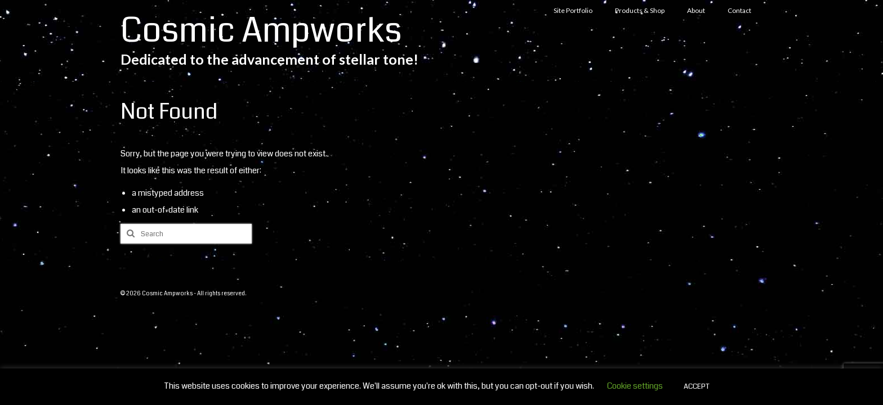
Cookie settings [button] (635, 386)
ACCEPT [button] (697, 386)
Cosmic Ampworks (261, 31)
